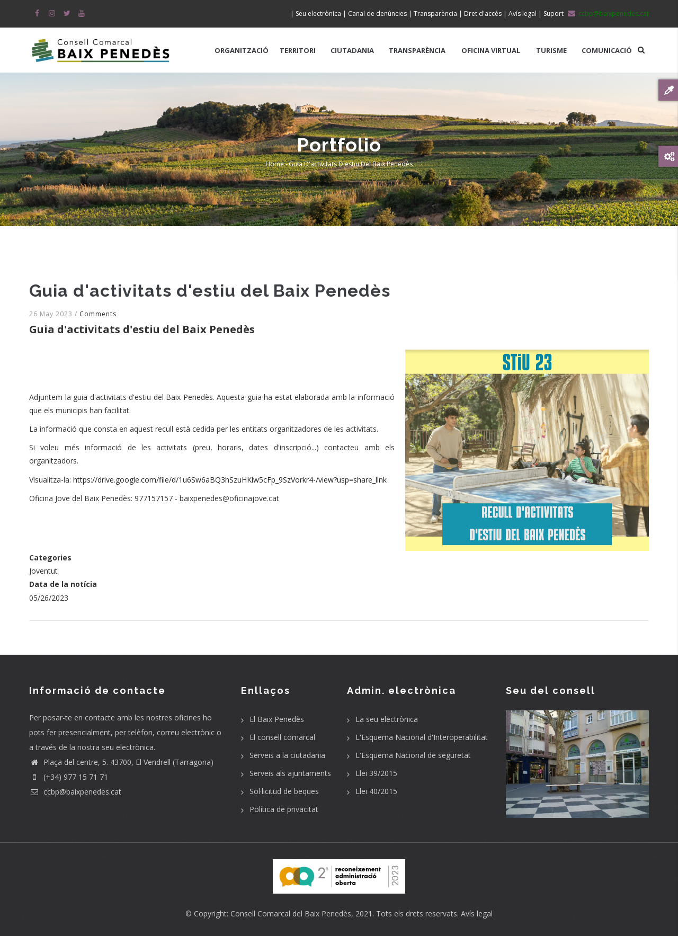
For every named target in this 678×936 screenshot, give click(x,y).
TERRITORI (298, 50)
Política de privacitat (283, 809)
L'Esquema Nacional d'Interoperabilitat (421, 737)
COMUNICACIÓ (607, 50)
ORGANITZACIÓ (242, 50)
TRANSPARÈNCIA (417, 50)
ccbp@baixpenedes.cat (75, 792)
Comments (98, 313)
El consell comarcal (282, 737)
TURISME (551, 50)
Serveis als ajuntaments (290, 773)
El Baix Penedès (276, 719)
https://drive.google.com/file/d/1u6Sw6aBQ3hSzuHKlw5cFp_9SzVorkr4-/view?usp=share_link (230, 480)
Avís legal (477, 913)
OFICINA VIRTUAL (490, 50)
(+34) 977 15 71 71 (68, 777)
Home (274, 163)
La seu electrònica (386, 719)
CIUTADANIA (352, 50)
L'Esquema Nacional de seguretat (413, 755)
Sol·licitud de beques (284, 791)
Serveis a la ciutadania (287, 755)
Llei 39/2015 (376, 773)
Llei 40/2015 (376, 791)
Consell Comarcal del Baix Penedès (290, 913)
